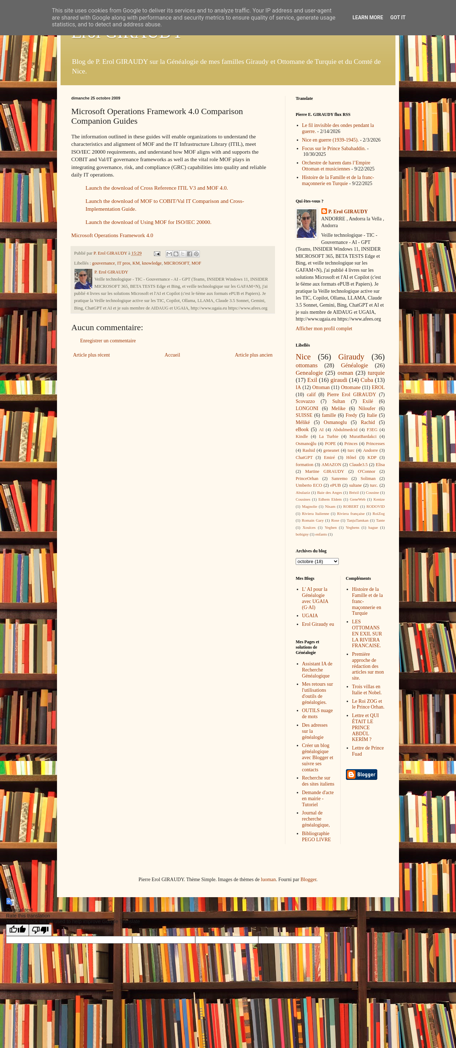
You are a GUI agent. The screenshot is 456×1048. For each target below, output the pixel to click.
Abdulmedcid (345, 429)
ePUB (335, 485)
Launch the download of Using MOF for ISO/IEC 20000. (149, 222)
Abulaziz (303, 492)
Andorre (370, 450)
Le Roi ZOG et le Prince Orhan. (368, 704)
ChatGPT (304, 457)
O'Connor (366, 471)
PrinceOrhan (307, 478)
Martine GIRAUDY (324, 471)
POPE (330, 443)
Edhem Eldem (330, 499)
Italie (372, 415)
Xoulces (309, 527)
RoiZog (379, 513)
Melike (338, 408)
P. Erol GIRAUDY (348, 211)
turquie (376, 372)
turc (351, 450)
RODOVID (376, 506)
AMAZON (331, 464)
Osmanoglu (335, 422)
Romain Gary (313, 520)
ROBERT (350, 506)
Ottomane (351, 387)
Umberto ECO (309, 485)
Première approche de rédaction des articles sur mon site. (368, 666)
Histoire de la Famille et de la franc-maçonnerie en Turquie (338, 180)
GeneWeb (358, 499)
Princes (351, 443)
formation (305, 464)
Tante (380, 520)
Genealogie (309, 372)
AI (321, 429)
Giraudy (351, 356)
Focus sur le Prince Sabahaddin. (334, 148)
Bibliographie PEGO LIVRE (316, 836)
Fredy (351, 415)
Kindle (302, 436)
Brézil (354, 492)
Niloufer (366, 408)
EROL (378, 387)
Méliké (303, 422)
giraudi (339, 380)
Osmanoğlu (306, 443)
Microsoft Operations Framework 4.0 (112, 235)
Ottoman (321, 387)
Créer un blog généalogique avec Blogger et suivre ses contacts (317, 757)
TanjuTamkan (357, 520)
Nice (303, 356)
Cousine (372, 492)
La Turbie (328, 436)
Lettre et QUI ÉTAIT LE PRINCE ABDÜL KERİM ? (365, 727)
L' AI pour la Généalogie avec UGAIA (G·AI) (315, 598)
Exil (312, 380)
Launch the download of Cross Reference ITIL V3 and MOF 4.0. (157, 188)
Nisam (330, 506)
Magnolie (309, 506)
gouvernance (103, 263)
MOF (196, 263)
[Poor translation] (40, 930)
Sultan (338, 401)
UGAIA (310, 615)
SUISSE (304, 415)
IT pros (123, 263)
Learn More (367, 17)
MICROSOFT (176, 263)
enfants (321, 534)
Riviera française (351, 513)
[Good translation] (17, 930)
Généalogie (354, 365)
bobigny (302, 534)
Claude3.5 (358, 464)
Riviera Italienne (316, 513)
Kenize (379, 499)
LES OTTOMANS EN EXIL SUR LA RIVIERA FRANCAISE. (367, 633)
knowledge (151, 263)
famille (329, 415)
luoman (268, 879)
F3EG (372, 429)
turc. (374, 485)
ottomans (307, 365)
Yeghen (331, 527)
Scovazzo (305, 401)
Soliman (368, 478)
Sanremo (340, 478)
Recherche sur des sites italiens (318, 781)
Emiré (329, 457)
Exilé (368, 401)
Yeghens (352, 527)
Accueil (172, 355)
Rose (335, 520)
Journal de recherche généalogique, (316, 819)
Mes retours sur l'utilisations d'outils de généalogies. (317, 693)
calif (311, 394)
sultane (355, 485)
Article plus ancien (254, 355)
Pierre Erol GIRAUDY (351, 394)
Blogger (308, 879)
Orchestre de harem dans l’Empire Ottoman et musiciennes (336, 166)
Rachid (368, 422)
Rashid (308, 450)
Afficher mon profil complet (324, 328)
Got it (397, 17)
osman (345, 372)
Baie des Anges (329, 492)
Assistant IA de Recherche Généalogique (317, 670)
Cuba (367, 380)
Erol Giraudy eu (318, 624)
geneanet (331, 450)
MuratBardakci (363, 436)
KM (136, 263)
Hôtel (351, 457)
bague (373, 527)
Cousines (303, 499)
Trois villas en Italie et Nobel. (367, 689)
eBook (302, 429)
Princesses (375, 443)
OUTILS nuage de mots (317, 713)
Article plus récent (91, 355)
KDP (372, 457)
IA (298, 387)
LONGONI (307, 408)
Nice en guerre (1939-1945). (330, 140)
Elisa (380, 464)
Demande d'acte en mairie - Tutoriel (318, 798)
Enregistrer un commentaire (108, 340)
